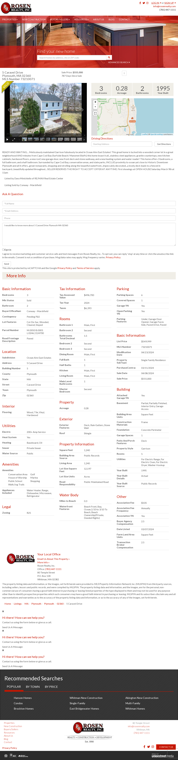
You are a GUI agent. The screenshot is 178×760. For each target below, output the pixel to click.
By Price (51, 686)
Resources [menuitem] (81, 19)
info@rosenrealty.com (164, 6)
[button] (109, 57)
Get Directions (164, 144)
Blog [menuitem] (111, 19)
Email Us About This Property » (53, 558)
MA (27, 603)
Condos (18, 703)
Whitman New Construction (86, 697)
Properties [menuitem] (10, 19)
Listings (18, 603)
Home (7, 603)
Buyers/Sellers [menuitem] (60, 19)
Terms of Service (85, 268)
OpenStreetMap (156, 134)
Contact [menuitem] (124, 19)
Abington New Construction (141, 697)
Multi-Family (132, 703)
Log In (155, 2)
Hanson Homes (23, 697)
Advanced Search (118, 62)
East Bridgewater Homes (84, 708)
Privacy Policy (113, 257)
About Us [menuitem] (98, 19)
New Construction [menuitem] (34, 19)
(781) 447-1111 (167, 9)
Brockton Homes (24, 708)
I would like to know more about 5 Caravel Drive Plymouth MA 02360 (89, 234)
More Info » (43, 562)
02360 (60, 603)
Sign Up (169, 2)
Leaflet (145, 134)
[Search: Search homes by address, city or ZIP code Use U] (71, 57)
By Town (33, 686)
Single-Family (77, 703)
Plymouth (36, 603)
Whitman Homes (135, 708)
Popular (14, 686)
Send (6, 264)
